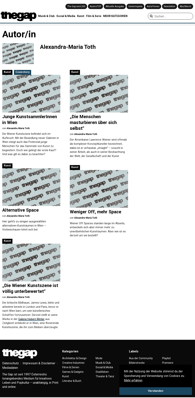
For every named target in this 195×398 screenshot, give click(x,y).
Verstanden (155, 391)
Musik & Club (46, 16)
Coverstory (22, 71)
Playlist (166, 358)
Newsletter (169, 6)
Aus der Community (141, 358)
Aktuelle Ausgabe (115, 6)
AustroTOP (95, 6)
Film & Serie (93, 16)
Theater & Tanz (105, 376)
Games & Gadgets (73, 371)
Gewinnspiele (135, 6)
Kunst (80, 16)
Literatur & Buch (71, 380)
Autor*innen (153, 6)
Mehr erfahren (133, 380)
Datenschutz (10, 363)
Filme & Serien (70, 367)
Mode (99, 358)
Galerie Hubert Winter (31, 319)
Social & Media (65, 16)
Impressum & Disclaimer (39, 363)
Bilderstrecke (137, 362)
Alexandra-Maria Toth (18, 128)
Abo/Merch (185, 6)
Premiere (167, 362)
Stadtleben (102, 371)
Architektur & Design (74, 358)
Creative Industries (73, 362)
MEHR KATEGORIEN (115, 16)
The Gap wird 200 (76, 6)
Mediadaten (10, 368)
